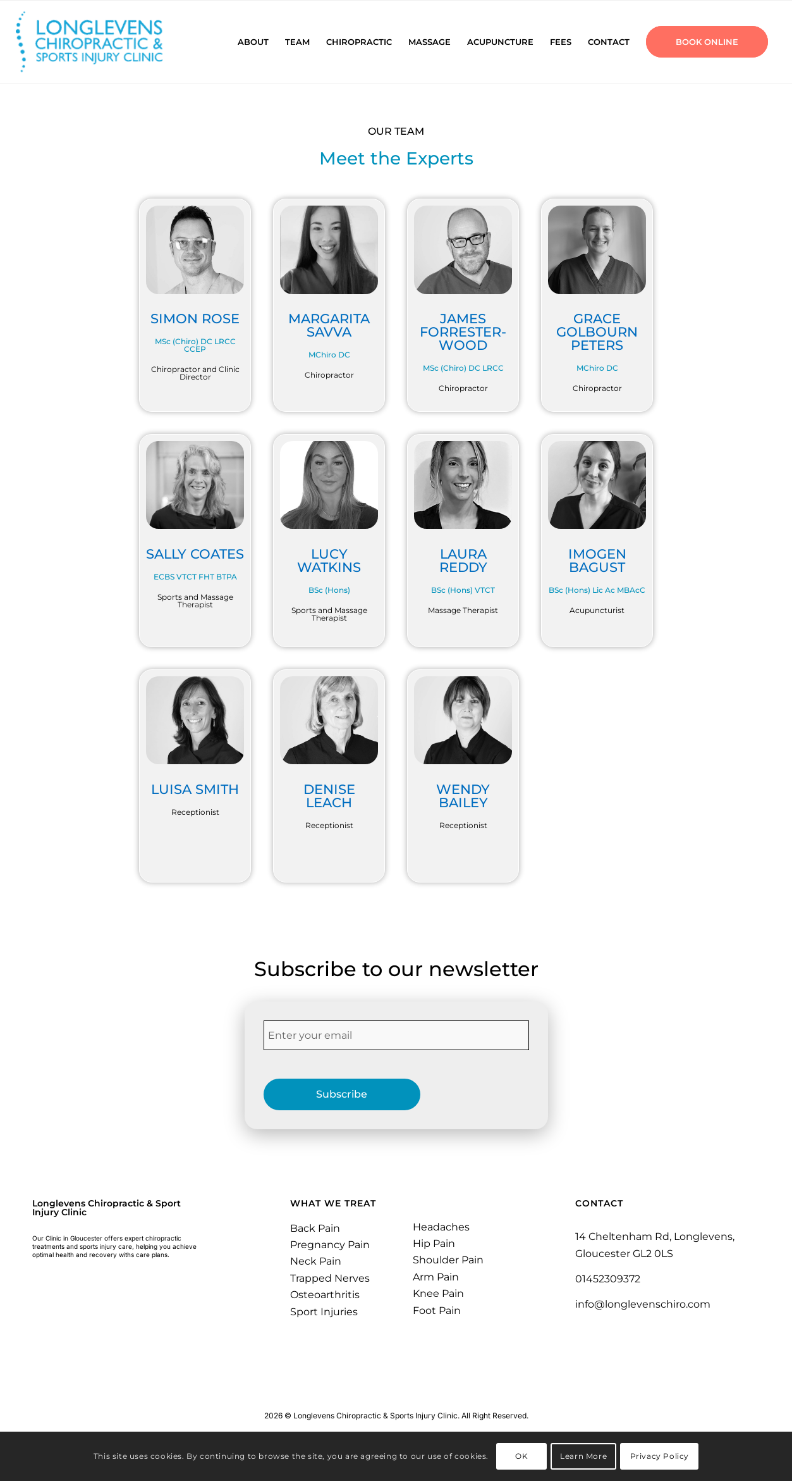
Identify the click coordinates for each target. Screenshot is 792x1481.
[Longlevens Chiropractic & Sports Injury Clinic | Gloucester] (105, 42)
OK (521, 1456)
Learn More (583, 1456)
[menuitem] (253, 42)
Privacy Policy (659, 1456)
